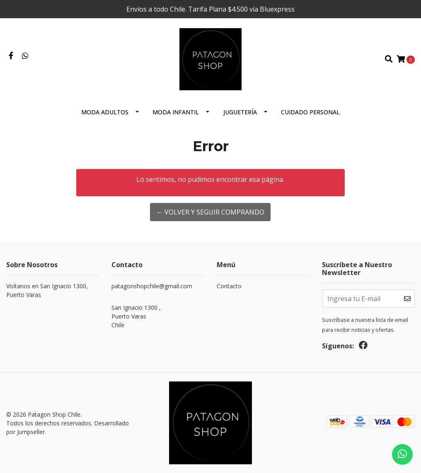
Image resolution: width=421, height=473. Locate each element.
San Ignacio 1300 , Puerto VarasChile (136, 316)
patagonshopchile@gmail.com (151, 286)
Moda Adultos (104, 112)
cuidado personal (310, 112)
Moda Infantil (175, 112)
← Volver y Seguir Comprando (210, 212)
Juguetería (240, 112)
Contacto (229, 286)
